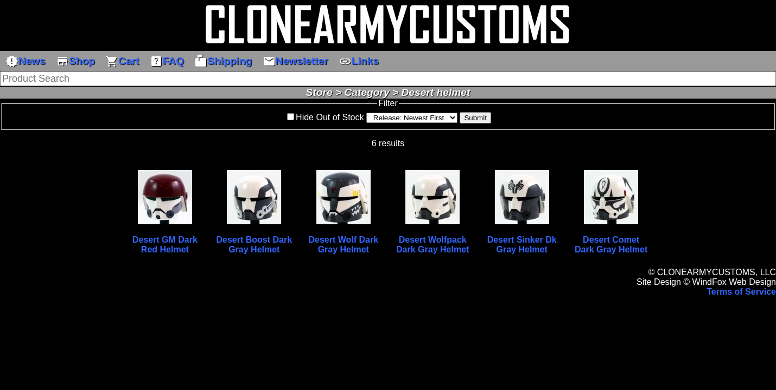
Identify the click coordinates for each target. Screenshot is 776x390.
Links (359, 61)
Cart (122, 61)
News (25, 61)
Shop (75, 61)
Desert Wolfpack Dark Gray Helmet (432, 244)
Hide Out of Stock (330, 117)
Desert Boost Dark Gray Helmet (254, 244)
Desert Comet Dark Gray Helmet (611, 244)
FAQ (167, 61)
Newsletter (295, 61)
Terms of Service (741, 291)
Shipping (223, 61)
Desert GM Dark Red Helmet (165, 244)
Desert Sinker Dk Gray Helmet (522, 244)
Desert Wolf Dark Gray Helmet (343, 244)
